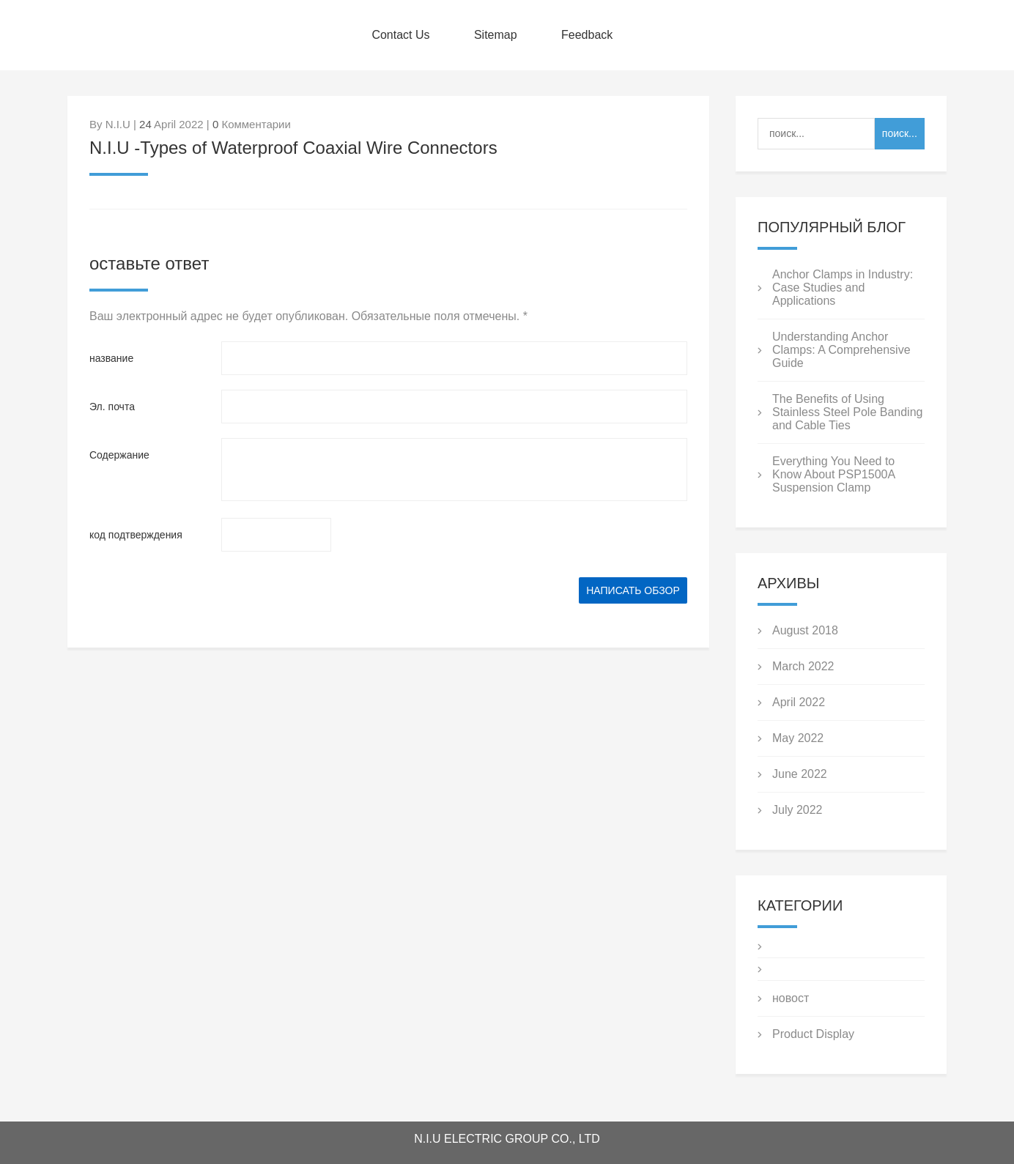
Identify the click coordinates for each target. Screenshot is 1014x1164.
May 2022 (798, 738)
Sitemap (495, 35)
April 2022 (798, 702)
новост (790, 998)
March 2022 (803, 666)
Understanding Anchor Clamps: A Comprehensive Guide (841, 349)
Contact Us (400, 35)
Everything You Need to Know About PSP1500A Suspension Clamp (833, 474)
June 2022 (799, 774)
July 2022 (797, 810)
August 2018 (805, 630)
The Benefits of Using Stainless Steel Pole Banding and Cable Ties (847, 412)
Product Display (813, 1034)
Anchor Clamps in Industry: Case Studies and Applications (842, 287)
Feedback (587, 35)
